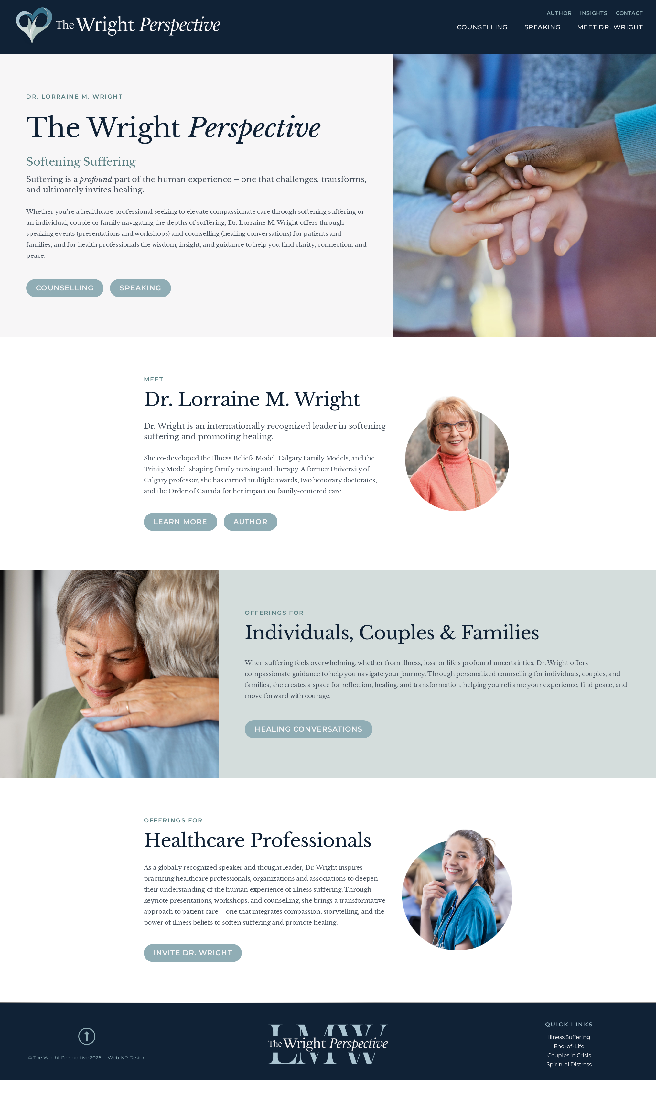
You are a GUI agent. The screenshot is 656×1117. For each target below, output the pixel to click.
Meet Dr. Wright (610, 27)
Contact (629, 13)
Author (559, 13)
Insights (593, 13)
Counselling (482, 27)
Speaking (542, 27)
